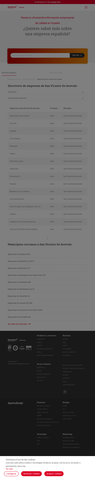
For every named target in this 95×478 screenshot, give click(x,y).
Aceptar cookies (54, 473)
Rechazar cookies (31, 473)
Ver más (9, 469)
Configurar (11, 473)
